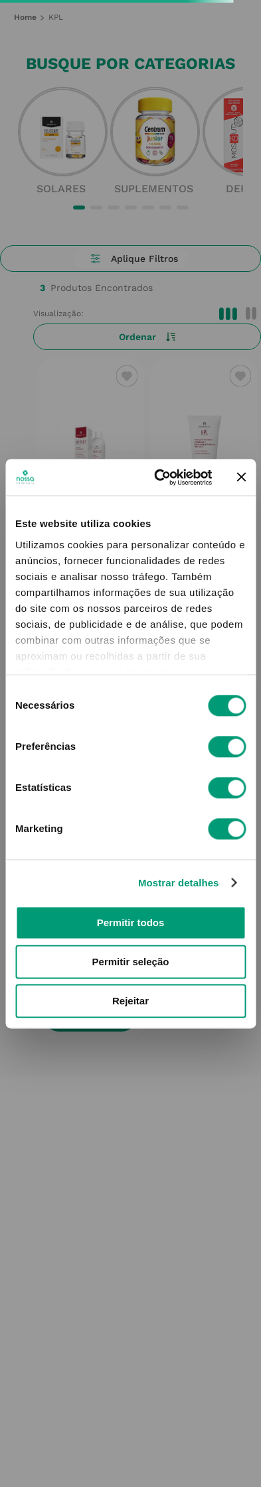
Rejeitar (130, 1000)
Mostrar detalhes (178, 882)
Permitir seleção (130, 961)
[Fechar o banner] (241, 477)
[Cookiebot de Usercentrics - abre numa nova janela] (159, 477)
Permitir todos (131, 922)
